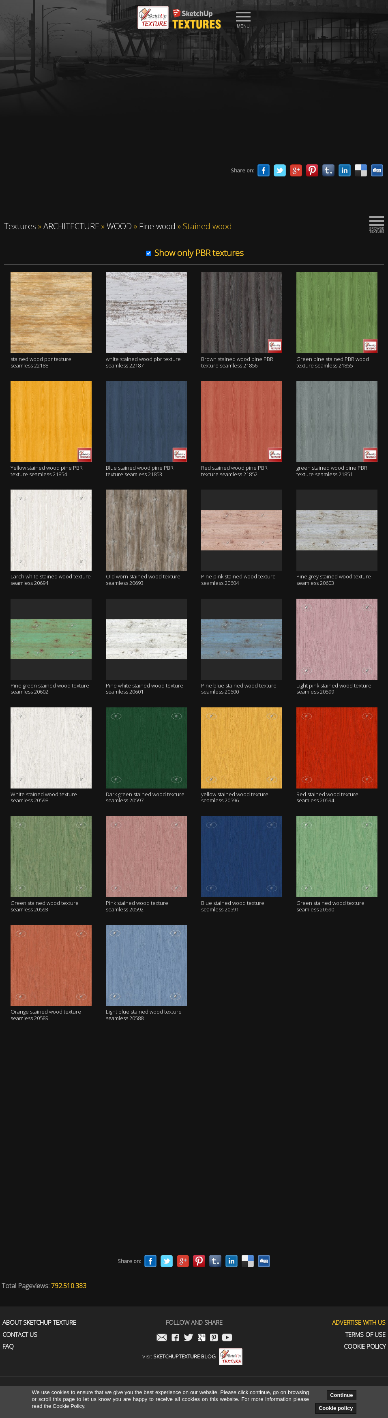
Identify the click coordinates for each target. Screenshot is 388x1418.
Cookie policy (336, 1408)
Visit (192, 1356)
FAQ (8, 1346)
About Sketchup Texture (39, 1322)
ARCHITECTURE (71, 226)
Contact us (19, 1335)
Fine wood (157, 226)
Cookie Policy (365, 1346)
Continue (341, 1395)
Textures (20, 226)
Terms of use (365, 1335)
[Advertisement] (194, 99)
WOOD (119, 226)
